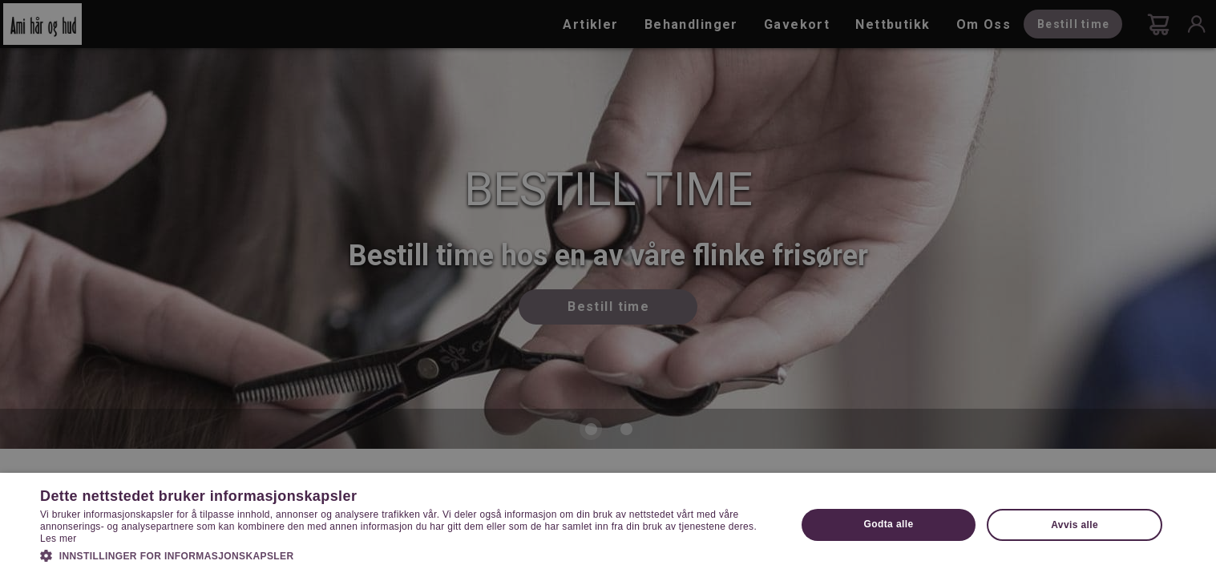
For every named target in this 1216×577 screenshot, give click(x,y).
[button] (407, 554)
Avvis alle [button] (1074, 525)
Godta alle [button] (889, 524)
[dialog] (608, 288)
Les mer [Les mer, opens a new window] (58, 538)
